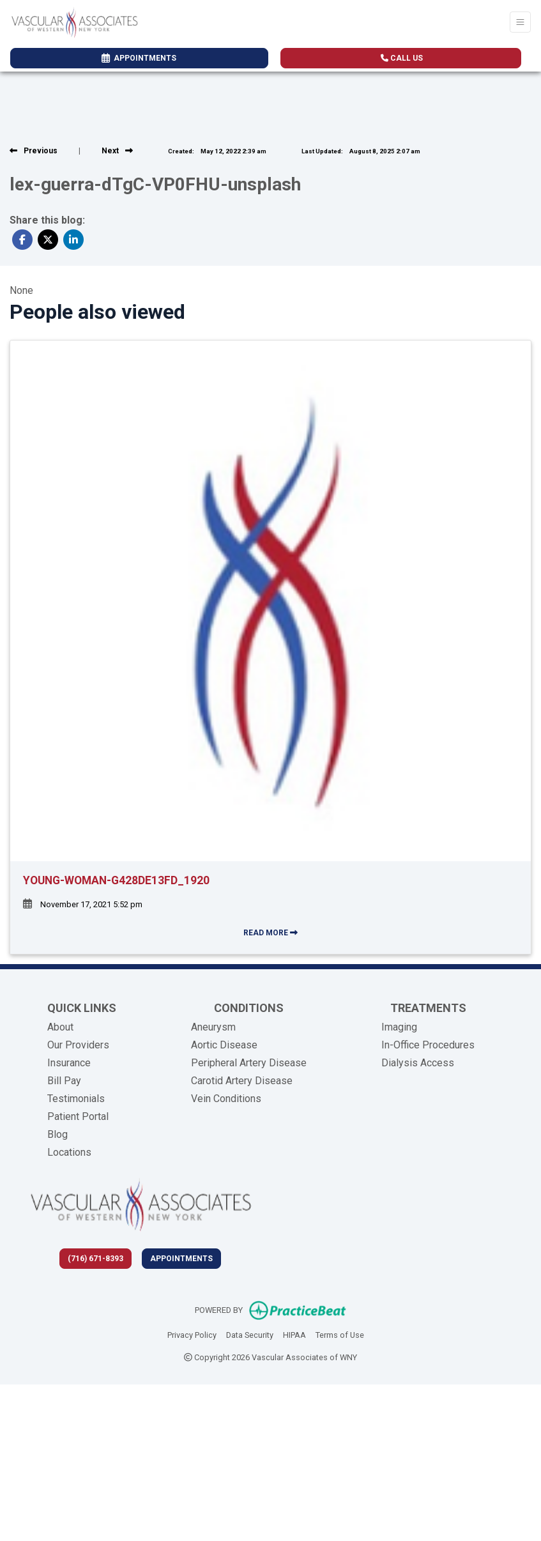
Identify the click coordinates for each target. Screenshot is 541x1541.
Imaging (399, 1027)
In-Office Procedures (428, 1045)
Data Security (249, 1334)
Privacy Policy (192, 1334)
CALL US (402, 58)
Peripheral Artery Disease (249, 1063)
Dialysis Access (417, 1063)
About (60, 1027)
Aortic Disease (224, 1045)
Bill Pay (64, 1081)
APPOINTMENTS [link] (139, 58)
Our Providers (78, 1045)
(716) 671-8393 (95, 1258)
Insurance (69, 1063)
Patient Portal (78, 1116)
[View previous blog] (33, 150)
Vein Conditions (226, 1098)
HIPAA (294, 1334)
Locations (69, 1152)
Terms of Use (340, 1334)
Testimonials (76, 1098)
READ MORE (270, 932)
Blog (57, 1134)
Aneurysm (213, 1027)
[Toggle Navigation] (520, 22)
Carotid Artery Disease (242, 1081)
